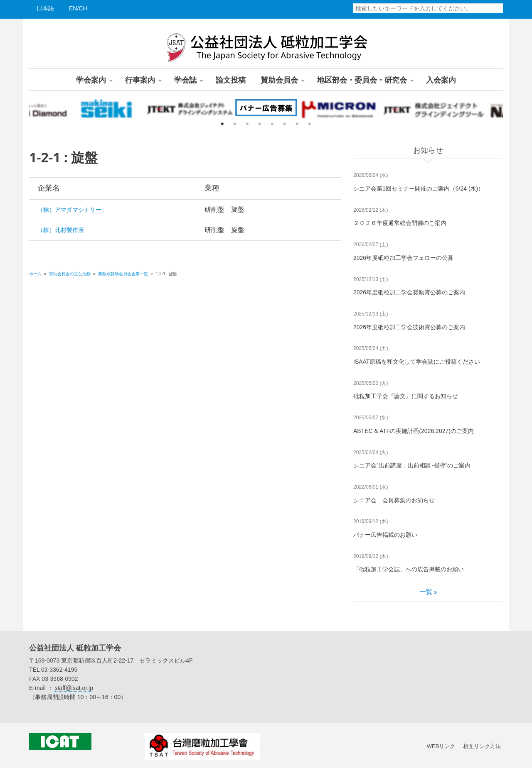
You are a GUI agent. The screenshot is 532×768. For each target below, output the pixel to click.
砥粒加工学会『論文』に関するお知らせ (405, 396)
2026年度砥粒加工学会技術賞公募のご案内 (409, 327)
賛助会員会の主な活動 (70, 273)
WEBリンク (441, 746)
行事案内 (140, 80)
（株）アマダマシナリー (69, 209)
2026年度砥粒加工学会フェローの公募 (403, 257)
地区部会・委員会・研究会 (362, 80)
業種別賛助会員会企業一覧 (123, 273)
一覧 (426, 591)
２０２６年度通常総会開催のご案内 (399, 223)
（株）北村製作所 (60, 230)
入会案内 (441, 80)
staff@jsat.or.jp (73, 688)
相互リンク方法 (482, 746)
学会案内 (91, 80)
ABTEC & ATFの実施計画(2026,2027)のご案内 (413, 431)
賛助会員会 (279, 80)
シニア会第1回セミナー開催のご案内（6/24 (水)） (418, 188)
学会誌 (185, 80)
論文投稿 (231, 80)
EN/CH (78, 8)
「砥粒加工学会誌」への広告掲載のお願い (408, 569)
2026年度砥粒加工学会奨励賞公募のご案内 (409, 292)
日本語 (45, 8)
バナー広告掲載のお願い (385, 534)
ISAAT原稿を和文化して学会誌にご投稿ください (416, 361)
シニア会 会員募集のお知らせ (394, 500)
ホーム (35, 273)
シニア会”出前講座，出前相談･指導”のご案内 (411, 465)
